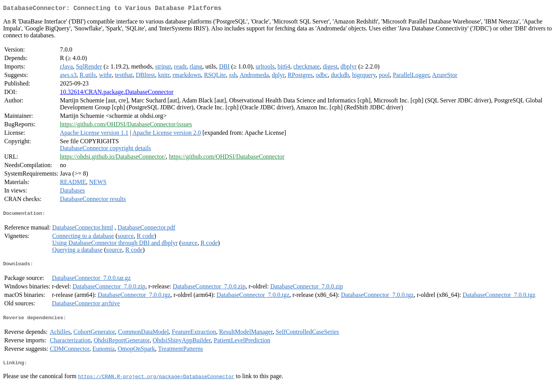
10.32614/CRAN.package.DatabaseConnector (116, 93)
